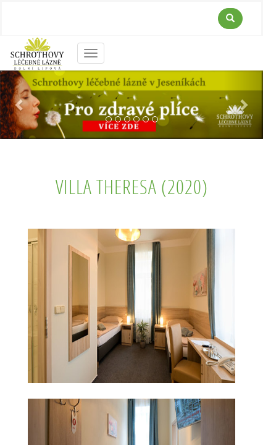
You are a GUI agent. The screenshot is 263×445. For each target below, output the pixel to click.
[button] (20, 104)
